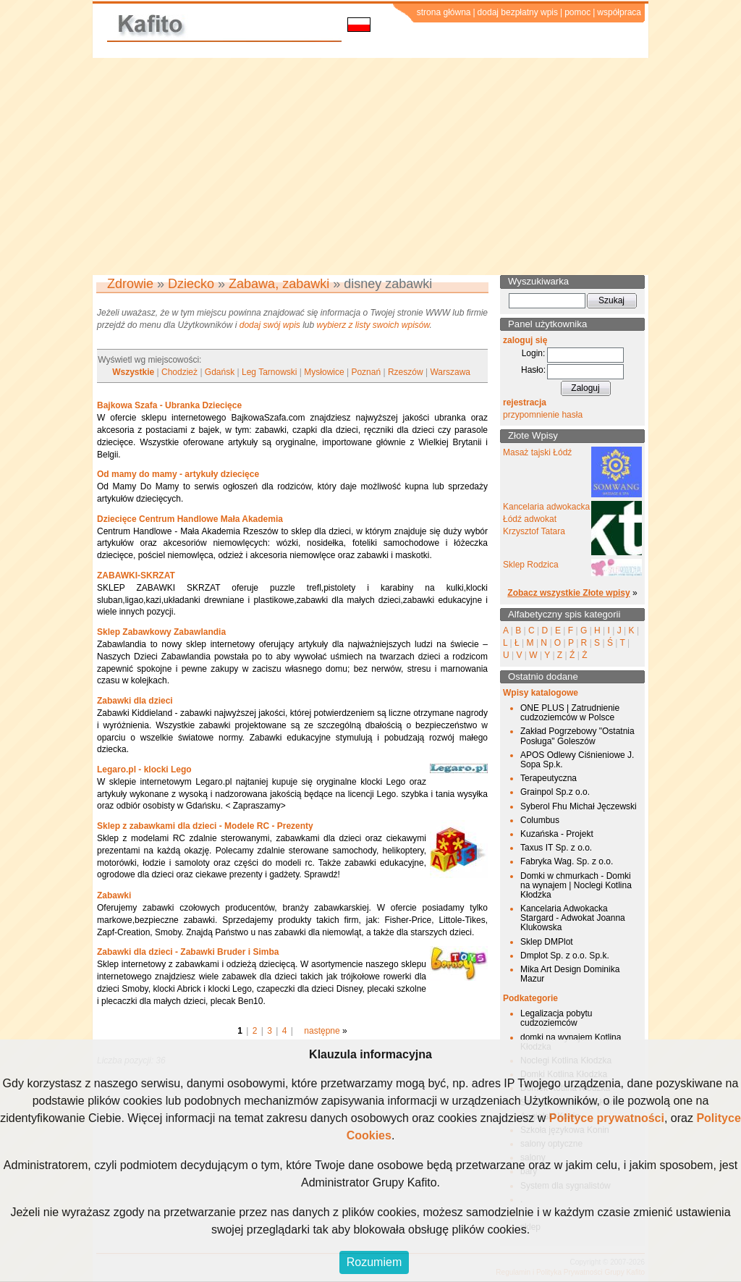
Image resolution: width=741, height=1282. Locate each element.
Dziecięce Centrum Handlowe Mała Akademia (190, 519)
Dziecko (191, 284)
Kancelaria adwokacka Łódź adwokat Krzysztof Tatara (546, 519)
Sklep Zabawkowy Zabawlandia (161, 632)
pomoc (577, 12)
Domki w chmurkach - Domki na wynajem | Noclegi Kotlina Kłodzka (576, 885)
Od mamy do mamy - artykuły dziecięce (178, 474)
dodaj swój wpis (270, 325)
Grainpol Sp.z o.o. (555, 792)
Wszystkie (133, 372)
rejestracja (524, 402)
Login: (534, 353)
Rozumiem (374, 1262)
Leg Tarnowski (269, 372)
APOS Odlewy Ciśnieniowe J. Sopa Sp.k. (577, 759)
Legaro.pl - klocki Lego (144, 769)
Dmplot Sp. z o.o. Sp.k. (564, 955)
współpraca (619, 12)
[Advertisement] (370, 166)
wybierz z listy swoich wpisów (373, 325)
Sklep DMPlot (546, 942)
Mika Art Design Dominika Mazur (569, 974)
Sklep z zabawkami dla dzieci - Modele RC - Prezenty (205, 826)
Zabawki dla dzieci (135, 701)
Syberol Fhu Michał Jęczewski (578, 806)
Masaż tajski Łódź (537, 452)
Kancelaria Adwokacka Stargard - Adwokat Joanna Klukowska (572, 917)
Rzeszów (405, 372)
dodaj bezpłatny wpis (518, 12)
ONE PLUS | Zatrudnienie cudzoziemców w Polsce (569, 712)
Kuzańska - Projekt (556, 834)
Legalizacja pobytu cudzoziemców (556, 1018)
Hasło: (533, 370)
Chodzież (179, 372)
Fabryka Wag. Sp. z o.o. (566, 861)
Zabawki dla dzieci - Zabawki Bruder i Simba (188, 952)
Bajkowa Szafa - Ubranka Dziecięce (169, 405)
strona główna (444, 12)
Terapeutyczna (548, 778)
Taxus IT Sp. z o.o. (556, 848)
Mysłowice (324, 372)
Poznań (366, 372)
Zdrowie (130, 284)
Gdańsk (219, 372)
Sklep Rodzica (531, 565)
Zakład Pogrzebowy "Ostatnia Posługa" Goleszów (577, 736)
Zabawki (114, 895)
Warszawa (450, 372)
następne (321, 1031)
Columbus (539, 820)
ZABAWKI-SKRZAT (136, 575)
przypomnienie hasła (543, 415)
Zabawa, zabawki (279, 284)
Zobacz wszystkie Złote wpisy (568, 593)
